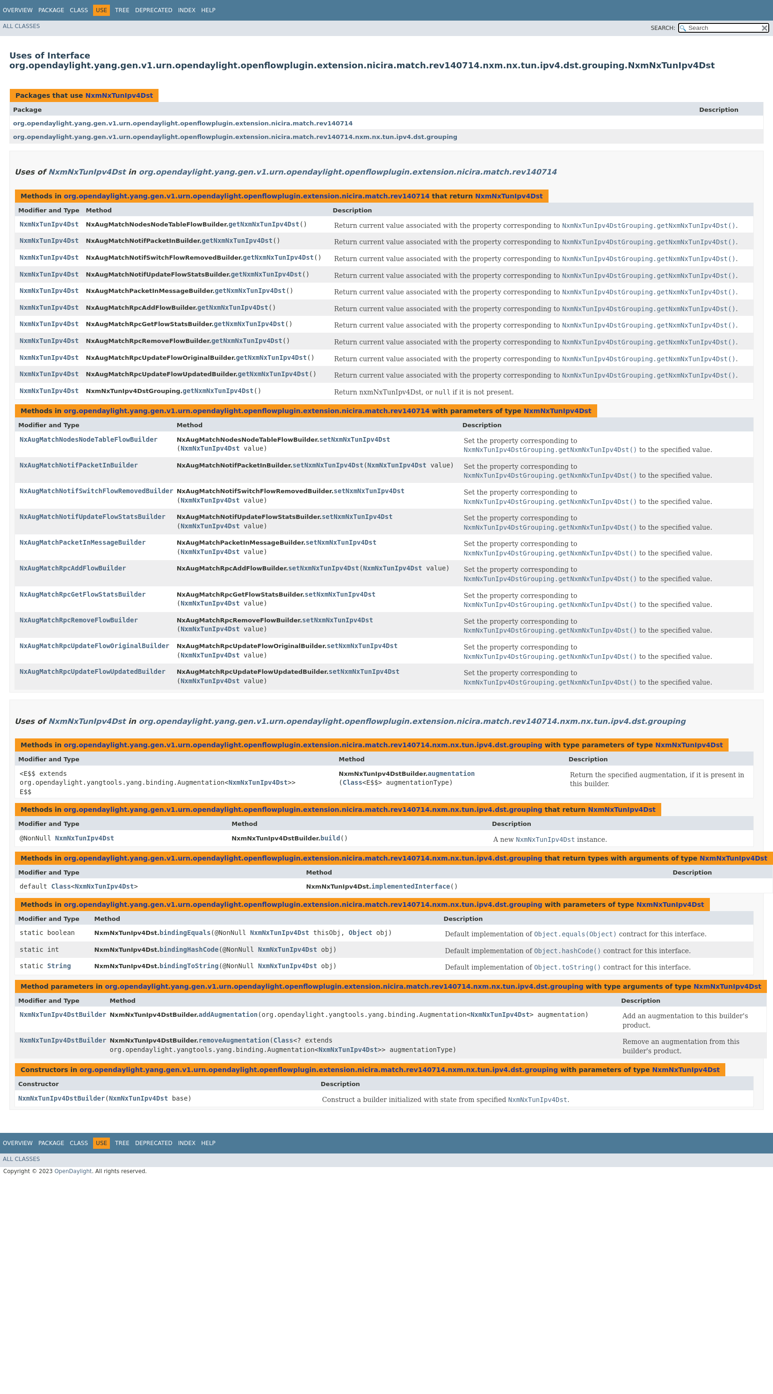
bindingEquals (185, 932)
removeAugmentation (234, 1040)
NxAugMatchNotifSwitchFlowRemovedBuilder (96, 491)
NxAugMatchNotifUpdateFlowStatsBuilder (93, 516)
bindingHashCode (188, 949)
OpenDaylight (73, 1171)
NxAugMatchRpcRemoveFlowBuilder (79, 620)
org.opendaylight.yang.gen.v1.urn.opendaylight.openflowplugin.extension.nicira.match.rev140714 (183, 123)
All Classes (21, 26)
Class (79, 10)
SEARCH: (663, 28)
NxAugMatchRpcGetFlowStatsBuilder (83, 594)
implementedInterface (410, 886)
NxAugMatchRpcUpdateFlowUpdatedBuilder (93, 671)
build (330, 838)
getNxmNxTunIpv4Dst (263, 224)
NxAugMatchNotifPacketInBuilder (79, 465)
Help (208, 10)
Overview (18, 10)
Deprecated (154, 10)
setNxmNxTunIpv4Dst (354, 439)
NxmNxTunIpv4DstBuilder (63, 1014)
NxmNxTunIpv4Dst (119, 95)
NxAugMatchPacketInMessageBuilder (83, 542)
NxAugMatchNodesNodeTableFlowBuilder (89, 439)
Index (187, 10)
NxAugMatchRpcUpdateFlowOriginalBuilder (94, 646)
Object (361, 932)
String (59, 966)
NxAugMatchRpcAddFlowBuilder (73, 568)
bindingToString (188, 966)
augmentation (451, 773)
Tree (122, 10)
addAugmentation (228, 1014)
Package (51, 10)
